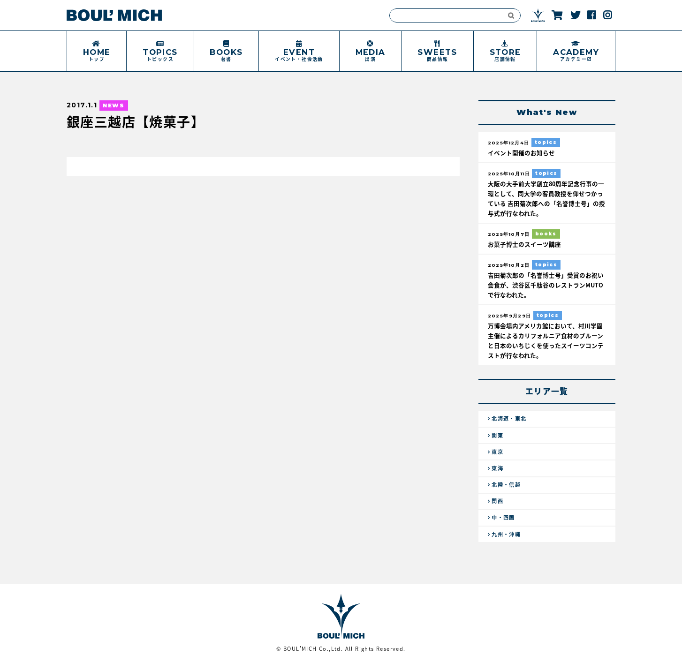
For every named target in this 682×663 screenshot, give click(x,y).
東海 (497, 468)
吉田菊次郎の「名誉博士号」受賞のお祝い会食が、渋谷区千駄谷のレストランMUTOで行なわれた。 (546, 285)
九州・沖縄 (506, 534)
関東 (497, 435)
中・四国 (503, 517)
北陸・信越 (506, 485)
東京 (497, 452)
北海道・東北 (509, 418)
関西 (497, 501)
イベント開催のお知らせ (521, 152)
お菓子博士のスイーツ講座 (524, 244)
